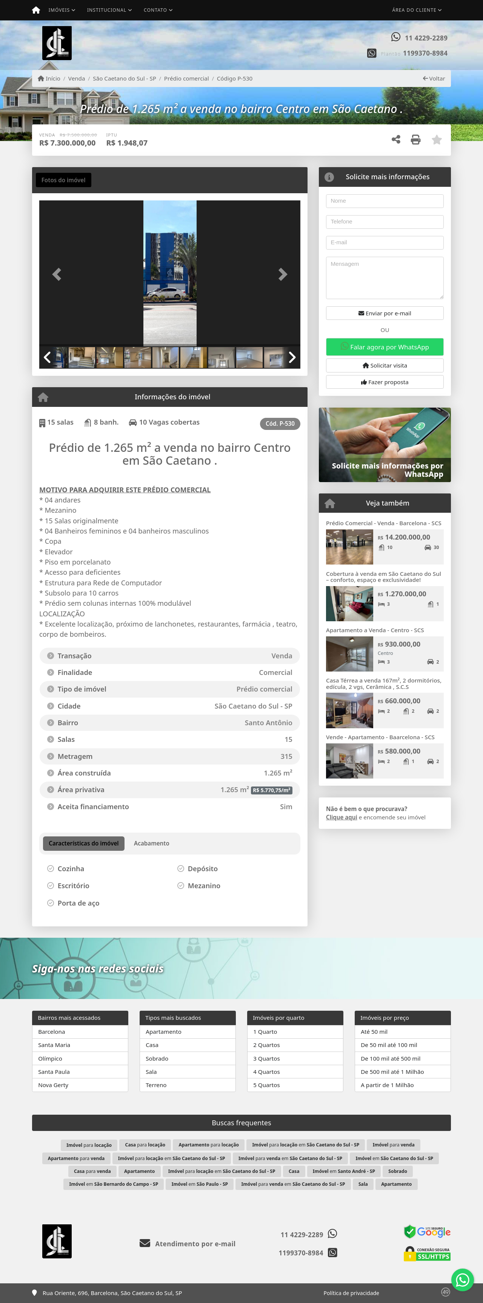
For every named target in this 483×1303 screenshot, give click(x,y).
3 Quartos (266, 1058)
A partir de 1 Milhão (387, 1085)
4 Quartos (266, 1071)
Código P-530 (235, 78)
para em (305, 1145)
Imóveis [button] (59, 10)
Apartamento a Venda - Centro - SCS (375, 630)
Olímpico (50, 1058)
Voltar (434, 78)
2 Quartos (266, 1045)
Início (49, 78)
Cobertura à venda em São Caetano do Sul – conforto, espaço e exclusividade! (383, 577)
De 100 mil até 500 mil (390, 1058)
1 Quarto (265, 1031)
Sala (151, 1071)
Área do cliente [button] (414, 10)
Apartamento (164, 1031)
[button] (58, 274)
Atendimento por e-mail (188, 1243)
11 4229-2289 (426, 38)
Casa (152, 1045)
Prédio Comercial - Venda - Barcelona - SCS (383, 523)
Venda (76, 78)
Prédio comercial (186, 78)
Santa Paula (54, 1071)
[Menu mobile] (36, 10)
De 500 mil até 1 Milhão (392, 1071)
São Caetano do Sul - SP (124, 78)
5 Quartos (266, 1085)
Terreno (156, 1085)
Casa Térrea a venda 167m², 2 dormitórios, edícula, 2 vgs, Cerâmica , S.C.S (383, 683)
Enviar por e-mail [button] (384, 313)
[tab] (63, 180)
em (394, 1158)
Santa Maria (54, 1045)
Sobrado (157, 1058)
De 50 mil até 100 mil (389, 1045)
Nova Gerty (53, 1085)
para (89, 1145)
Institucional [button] (106, 10)
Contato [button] (155, 10)
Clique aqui (341, 817)
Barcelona (51, 1031)
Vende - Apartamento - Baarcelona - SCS (380, 737)
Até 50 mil (374, 1031)
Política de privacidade (351, 1293)
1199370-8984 (425, 53)
